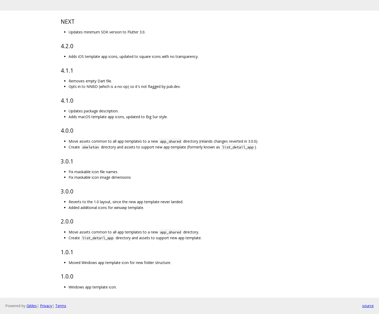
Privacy (46, 305)
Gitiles (32, 305)
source (368, 305)
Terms (60, 305)
